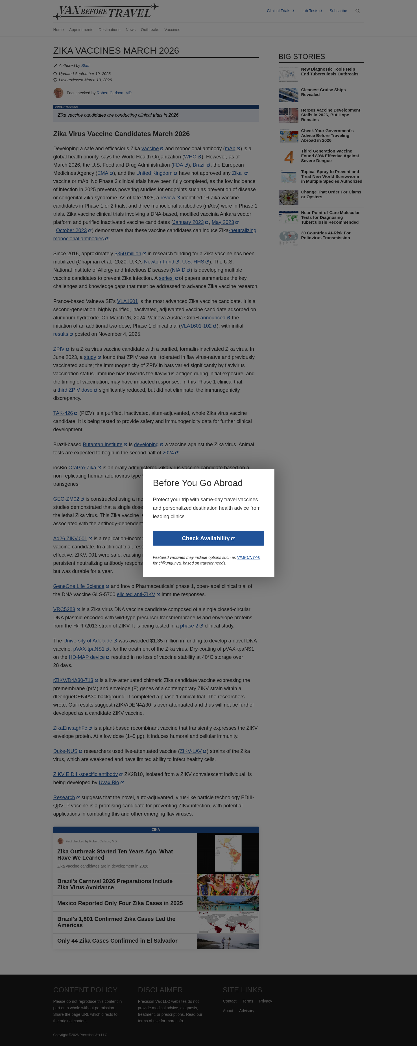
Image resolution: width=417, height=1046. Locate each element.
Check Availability (206, 538)
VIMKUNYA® (250, 557)
